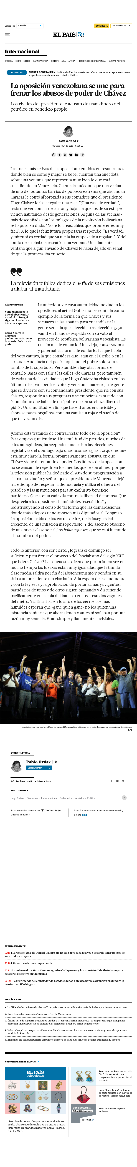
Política (91, 798)
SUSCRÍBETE (102, 26)
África (71, 61)
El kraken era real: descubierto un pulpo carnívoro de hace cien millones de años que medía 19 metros (63, 1039)
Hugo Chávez (18, 798)
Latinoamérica (40, 61)
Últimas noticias (117, 61)
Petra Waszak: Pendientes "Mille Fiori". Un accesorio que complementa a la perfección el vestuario (115, 1075)
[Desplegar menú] (8, 35)
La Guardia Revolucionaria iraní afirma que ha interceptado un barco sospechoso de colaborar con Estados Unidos (79, 74)
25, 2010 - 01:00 (73, 146)
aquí (84, 814)
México (27, 61)
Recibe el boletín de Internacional (33, 781)
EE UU (18, 61)
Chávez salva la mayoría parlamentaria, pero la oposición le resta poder (18, 339)
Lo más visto (13, 999)
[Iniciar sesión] (121, 26)
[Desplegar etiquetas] (124, 797)
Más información (20, 814)
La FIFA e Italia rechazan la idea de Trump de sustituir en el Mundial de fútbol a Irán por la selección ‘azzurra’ (67, 1007)
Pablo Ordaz (68, 141)
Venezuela (32, 798)
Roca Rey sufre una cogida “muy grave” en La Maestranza (39, 1014)
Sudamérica (66, 798)
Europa (9, 61)
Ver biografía (39, 768)
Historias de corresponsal (92, 61)
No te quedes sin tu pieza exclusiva (112, 1110)
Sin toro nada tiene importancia (32, 963)
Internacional (22, 52)
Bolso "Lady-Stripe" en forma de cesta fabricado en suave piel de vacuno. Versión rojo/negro (115, 1093)
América (79, 798)
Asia (64, 61)
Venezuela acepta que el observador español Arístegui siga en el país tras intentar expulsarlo (17, 318)
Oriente (55, 61)
